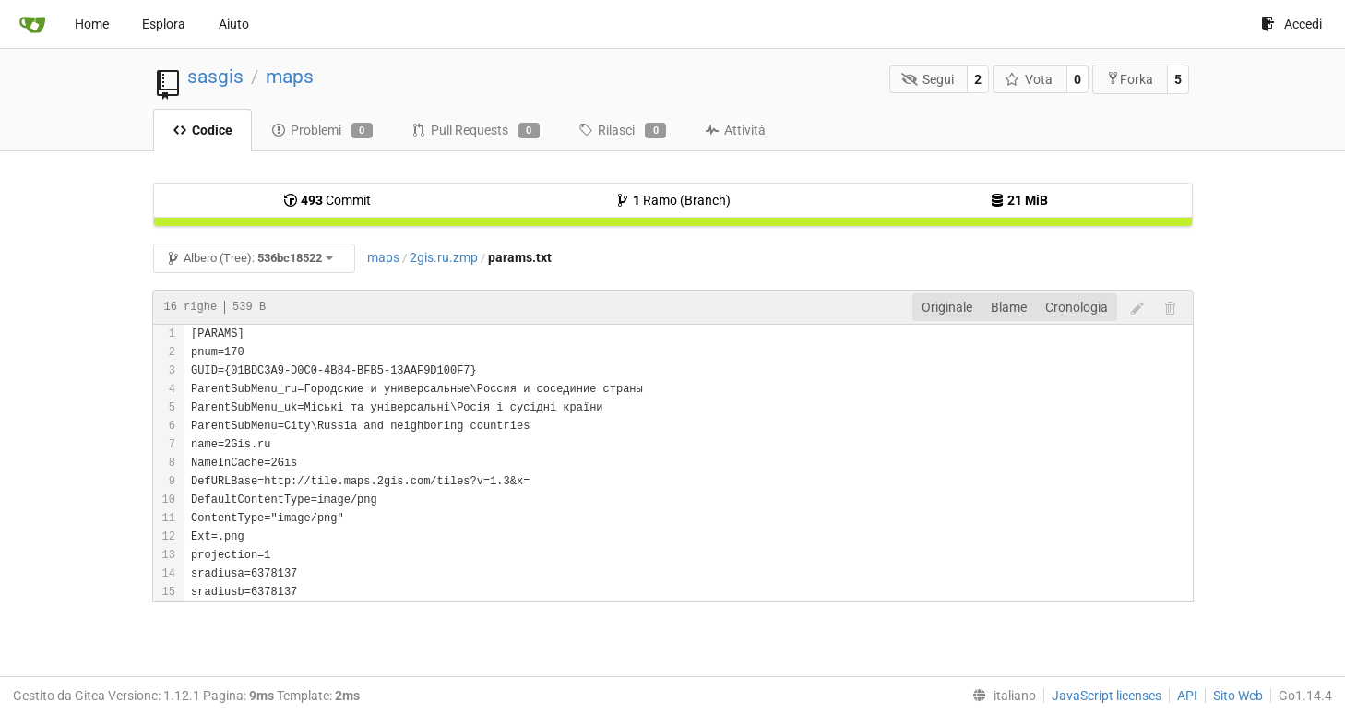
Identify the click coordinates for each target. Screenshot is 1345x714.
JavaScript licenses (1106, 695)
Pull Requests (475, 131)
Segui (927, 79)
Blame (1009, 307)
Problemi (322, 131)
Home (92, 24)
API (1187, 695)
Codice (202, 130)
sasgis (215, 76)
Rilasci (622, 131)
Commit (327, 200)
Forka (1129, 79)
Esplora (163, 24)
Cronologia (1076, 307)
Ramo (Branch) (673, 200)
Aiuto (234, 24)
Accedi (1291, 24)
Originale (947, 307)
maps (290, 76)
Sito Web (1238, 695)
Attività (735, 130)
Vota (1029, 79)
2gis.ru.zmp (444, 257)
